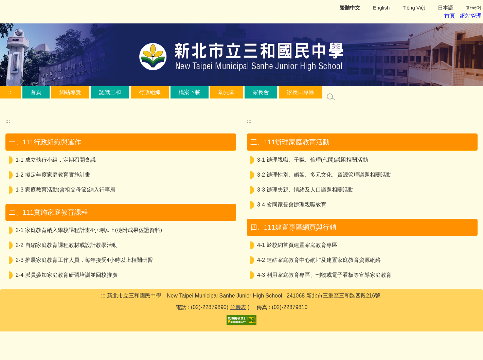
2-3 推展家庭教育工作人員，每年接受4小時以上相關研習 (84, 260)
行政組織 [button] (150, 92)
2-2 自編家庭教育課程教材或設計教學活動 (67, 245)
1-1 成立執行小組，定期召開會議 (56, 159)
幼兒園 (226, 92)
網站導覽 (70, 92)
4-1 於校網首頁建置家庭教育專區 (297, 245)
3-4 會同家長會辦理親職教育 (291, 204)
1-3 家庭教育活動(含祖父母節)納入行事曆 (65, 189)
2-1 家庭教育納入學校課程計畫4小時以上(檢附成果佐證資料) (89, 230)
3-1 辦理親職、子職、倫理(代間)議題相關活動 (312, 159)
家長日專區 (300, 92)
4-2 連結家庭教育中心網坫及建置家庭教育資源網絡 (319, 260)
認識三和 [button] (110, 92)
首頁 (36, 92)
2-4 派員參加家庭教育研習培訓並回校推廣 (67, 274)
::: (10, 92)
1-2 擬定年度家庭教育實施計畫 (53, 174)
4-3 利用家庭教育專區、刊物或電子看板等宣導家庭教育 (324, 274)
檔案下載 (189, 92)
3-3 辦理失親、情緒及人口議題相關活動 (305, 189)
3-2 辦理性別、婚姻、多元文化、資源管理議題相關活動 (324, 174)
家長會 (261, 92)
